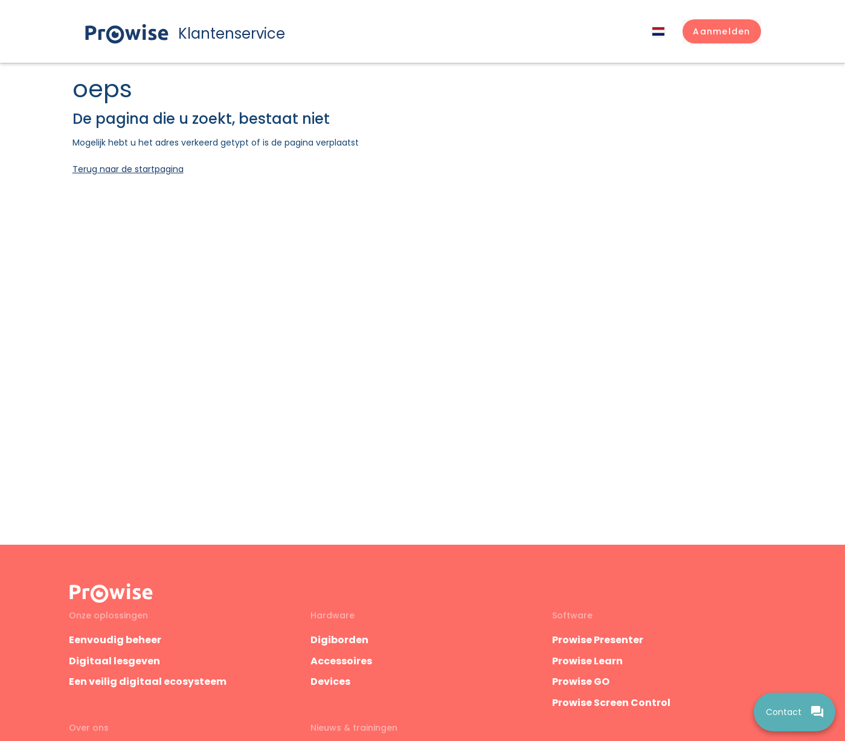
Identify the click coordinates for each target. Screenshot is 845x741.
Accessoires (341, 661)
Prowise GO (580, 681)
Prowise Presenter (597, 640)
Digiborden (339, 640)
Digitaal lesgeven (114, 661)
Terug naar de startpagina (128, 169)
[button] (721, 31)
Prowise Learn (587, 661)
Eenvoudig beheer (115, 640)
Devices (330, 681)
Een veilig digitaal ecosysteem (148, 681)
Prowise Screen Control (611, 703)
